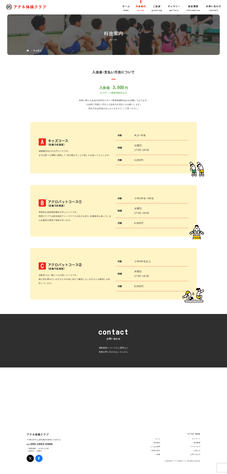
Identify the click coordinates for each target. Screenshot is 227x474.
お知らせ (197, 450)
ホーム (126, 6)
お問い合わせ (213, 6)
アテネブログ (195, 446)
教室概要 (193, 6)
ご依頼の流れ (155, 450)
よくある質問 (155, 446)
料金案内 (141, 6)
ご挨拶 (157, 6)
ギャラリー (174, 6)
